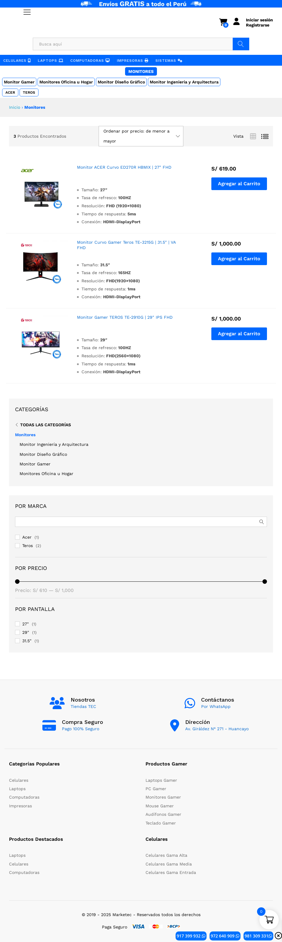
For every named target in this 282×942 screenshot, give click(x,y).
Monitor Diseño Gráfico (121, 82)
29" (25, 632)
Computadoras (90, 60)
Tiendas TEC (83, 706)
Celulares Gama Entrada (171, 872)
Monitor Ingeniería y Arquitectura (184, 82)
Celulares (17, 60)
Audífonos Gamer (163, 814)
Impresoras (133, 60)
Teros (29, 92)
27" (25, 623)
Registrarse (257, 25)
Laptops (50, 60)
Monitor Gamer (19, 82)
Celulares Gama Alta (166, 855)
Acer (10, 92)
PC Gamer (156, 788)
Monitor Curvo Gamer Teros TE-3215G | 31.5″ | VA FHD (126, 245)
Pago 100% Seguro (80, 728)
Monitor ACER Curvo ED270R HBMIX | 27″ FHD (124, 167)
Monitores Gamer (163, 797)
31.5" (27, 640)
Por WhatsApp (216, 706)
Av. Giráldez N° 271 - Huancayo (217, 728)
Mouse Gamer (160, 805)
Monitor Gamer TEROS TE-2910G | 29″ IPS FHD (125, 317)
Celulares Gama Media (169, 864)
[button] (239, 183)
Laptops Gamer (161, 780)
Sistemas (168, 60)
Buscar (241, 44)
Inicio (14, 107)
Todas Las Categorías (45, 424)
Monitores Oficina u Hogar (66, 82)
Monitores (141, 71)
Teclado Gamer (161, 823)
